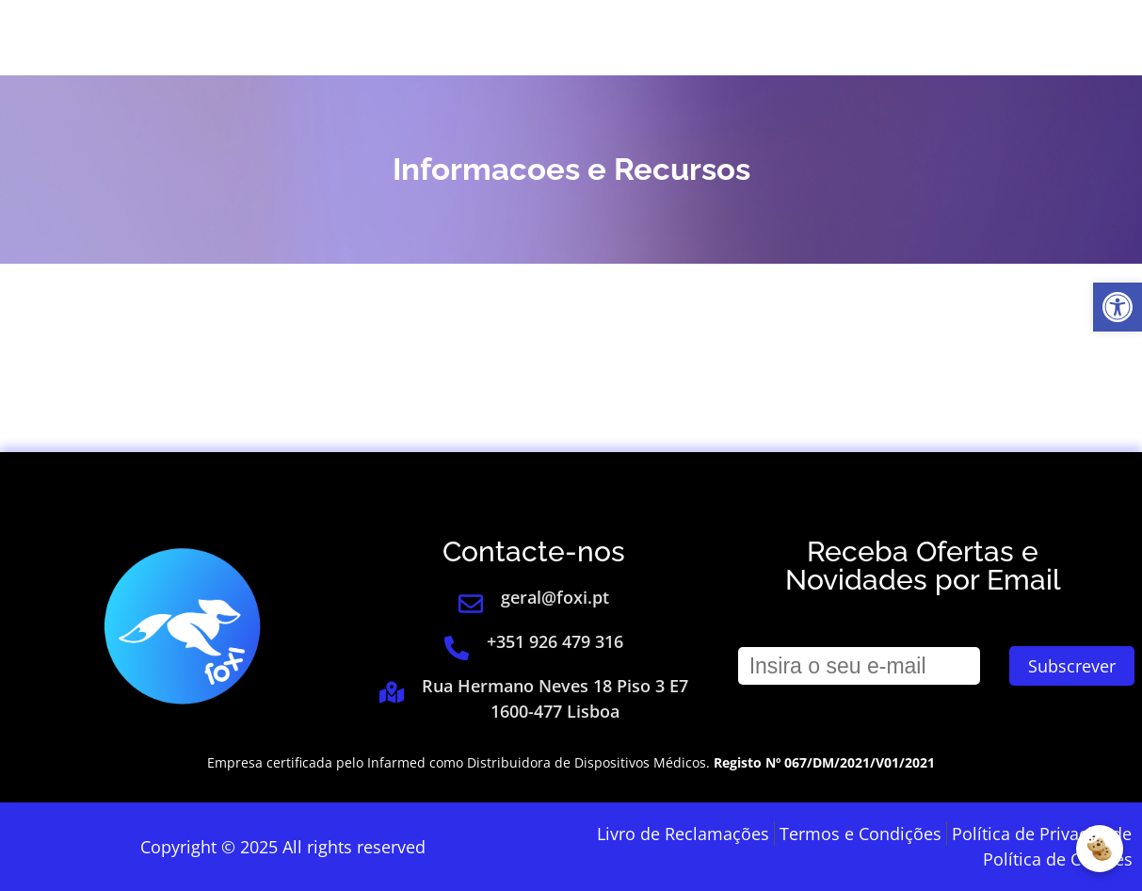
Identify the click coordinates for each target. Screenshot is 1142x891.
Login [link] (843, 37)
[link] (1117, 307)
